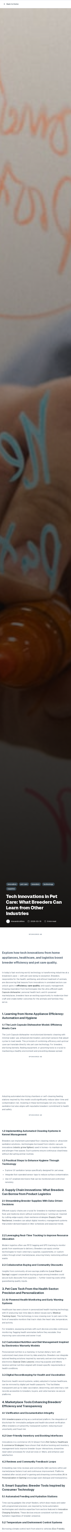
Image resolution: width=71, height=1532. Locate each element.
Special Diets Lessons (23, 1361)
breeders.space (14, 1419)
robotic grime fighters (23, 1147)
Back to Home (11, 4)
